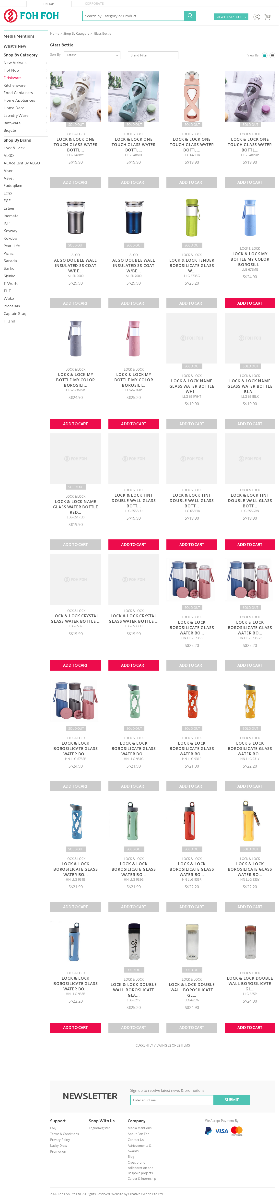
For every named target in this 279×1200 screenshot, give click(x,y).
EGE (7, 200)
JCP (6, 223)
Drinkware (13, 78)
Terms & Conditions (64, 1134)
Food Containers (18, 92)
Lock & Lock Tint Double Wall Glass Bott (134, 501)
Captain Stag (15, 313)
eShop (49, 4)
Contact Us (136, 1139)
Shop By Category (76, 33)
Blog (131, 1156)
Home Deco (14, 108)
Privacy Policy (60, 1139)
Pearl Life (12, 246)
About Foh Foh (139, 1134)
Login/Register (99, 1128)
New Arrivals (15, 62)
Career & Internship (142, 1178)
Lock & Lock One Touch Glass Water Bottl (76, 145)
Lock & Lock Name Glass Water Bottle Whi (191, 386)
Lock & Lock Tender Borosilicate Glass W (191, 265)
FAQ (53, 1128)
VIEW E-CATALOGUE (231, 17)
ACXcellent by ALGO (22, 163)
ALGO (9, 155)
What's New (15, 46)
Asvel (9, 178)
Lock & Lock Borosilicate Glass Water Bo (192, 628)
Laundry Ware (16, 115)
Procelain (12, 306)
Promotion (58, 1151)
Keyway (10, 231)
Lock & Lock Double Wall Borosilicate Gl (192, 990)
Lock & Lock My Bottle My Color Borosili (250, 259)
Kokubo (10, 238)
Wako (9, 298)
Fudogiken (13, 185)
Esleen (9, 208)
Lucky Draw (58, 1145)
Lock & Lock (14, 148)
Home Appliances (19, 100)
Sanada (10, 261)
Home (54, 33)
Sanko (9, 268)
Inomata (11, 216)
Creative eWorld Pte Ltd (145, 1194)
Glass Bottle (102, 33)
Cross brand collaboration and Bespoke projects (140, 1167)
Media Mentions (19, 36)
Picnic (9, 253)
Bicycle (10, 130)
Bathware (12, 123)
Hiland (9, 321)
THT (7, 291)
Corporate (94, 3)
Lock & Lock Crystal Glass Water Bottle (76, 618)
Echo (8, 193)
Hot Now (12, 70)
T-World (11, 283)
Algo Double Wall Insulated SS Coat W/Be (75, 265)
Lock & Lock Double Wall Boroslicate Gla (134, 990)
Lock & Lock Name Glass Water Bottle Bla (249, 386)
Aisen (8, 170)
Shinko (10, 276)
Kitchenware (15, 85)
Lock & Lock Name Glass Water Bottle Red (75, 507)
